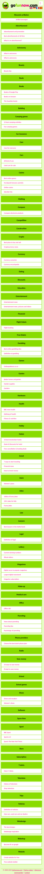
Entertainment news (10, 302)
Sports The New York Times (13, 741)
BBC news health (9, 410)
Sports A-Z (7, 737)
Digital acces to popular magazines (15, 570)
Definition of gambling (11, 354)
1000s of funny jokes (11, 497)
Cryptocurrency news (11, 247)
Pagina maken (28, 870)
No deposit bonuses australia (13, 183)
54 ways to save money (11, 665)
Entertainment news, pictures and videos (17, 307)
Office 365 (7, 609)
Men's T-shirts (8, 771)
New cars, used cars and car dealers (16, 814)
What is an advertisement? (13, 41)
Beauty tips (7, 71)
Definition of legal (10, 540)
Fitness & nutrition (10, 419)
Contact (27, 873)
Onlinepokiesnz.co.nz (11, 366)
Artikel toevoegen (22, 20)
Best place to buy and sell (12, 242)
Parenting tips (8, 626)
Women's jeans (9, 484)
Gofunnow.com (17, 870)
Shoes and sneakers (10, 699)
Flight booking (8, 328)
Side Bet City (8, 192)
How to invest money (11, 471)
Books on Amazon (10, 97)
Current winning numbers (12, 553)
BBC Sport (7, 733)
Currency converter (10, 260)
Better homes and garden (12, 379)
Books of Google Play (11, 92)
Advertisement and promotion (14, 32)
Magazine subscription (11, 579)
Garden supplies (9, 384)
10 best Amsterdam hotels (12, 440)
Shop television (9, 788)
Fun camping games (10, 127)
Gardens (7, 388)
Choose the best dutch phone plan (15, 644)
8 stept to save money (11, 669)
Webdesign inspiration (11, 832)
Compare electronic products (13, 213)
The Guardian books (10, 101)
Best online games (10, 178)
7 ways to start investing (12, 462)
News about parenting (11, 622)
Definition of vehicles (11, 810)
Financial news (9, 466)
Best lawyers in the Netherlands (14, 527)
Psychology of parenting (12, 631)
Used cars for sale (10, 165)
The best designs (9, 827)
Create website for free (11, 857)
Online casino (8, 187)
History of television (10, 784)
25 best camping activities (12, 122)
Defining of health (10, 414)
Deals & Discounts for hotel (13, 444)
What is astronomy (10, 53)
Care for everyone (10, 148)
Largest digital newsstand (12, 575)
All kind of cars (9, 161)
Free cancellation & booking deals (15, 449)
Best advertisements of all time (14, 36)
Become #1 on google (11, 845)
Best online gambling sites (12, 349)
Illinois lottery (8, 557)
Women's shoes (9, 703)
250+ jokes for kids (10, 501)
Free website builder (11, 862)
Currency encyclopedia (11, 264)
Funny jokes (8, 506)
